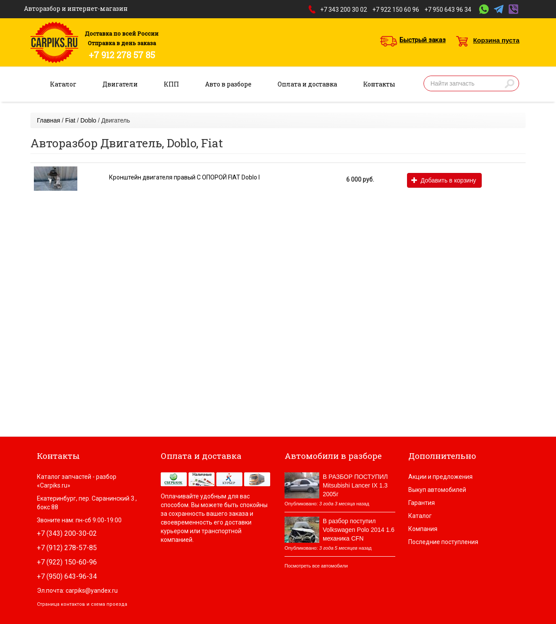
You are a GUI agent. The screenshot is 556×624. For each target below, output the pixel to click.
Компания (422, 528)
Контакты (379, 84)
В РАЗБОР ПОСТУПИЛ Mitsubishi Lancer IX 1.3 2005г (355, 485)
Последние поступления (443, 541)
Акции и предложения (440, 476)
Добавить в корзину (443, 180)
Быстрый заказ (423, 40)
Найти (509, 83)
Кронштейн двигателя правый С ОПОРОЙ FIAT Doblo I (184, 177)
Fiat (70, 120)
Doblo (88, 120)
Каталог (63, 84)
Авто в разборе (228, 84)
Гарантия (421, 502)
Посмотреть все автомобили (316, 565)
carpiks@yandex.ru (92, 590)
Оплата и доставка (307, 84)
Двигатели (120, 84)
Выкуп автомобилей (437, 489)
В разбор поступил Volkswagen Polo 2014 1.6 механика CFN (358, 530)
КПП (171, 84)
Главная (48, 120)
